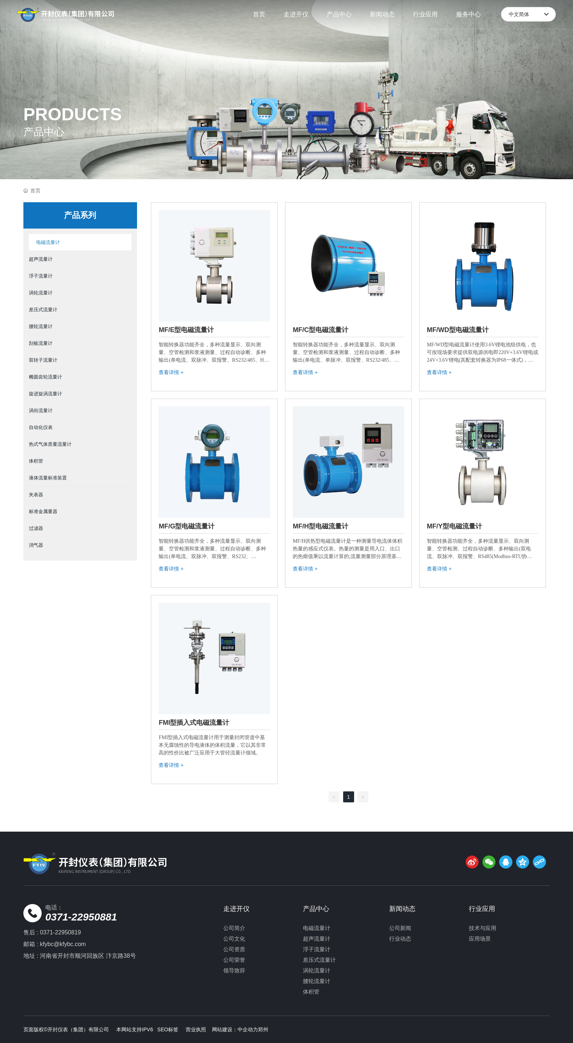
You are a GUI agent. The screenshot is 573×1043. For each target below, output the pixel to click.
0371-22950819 (60, 932)
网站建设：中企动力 (235, 1029)
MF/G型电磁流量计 (187, 526)
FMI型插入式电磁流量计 (194, 722)
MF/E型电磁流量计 (186, 330)
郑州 (263, 1029)
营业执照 (196, 1029)
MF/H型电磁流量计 (320, 526)
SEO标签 (167, 1029)
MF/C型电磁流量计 (320, 330)
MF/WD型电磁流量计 (458, 330)
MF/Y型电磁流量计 (454, 526)
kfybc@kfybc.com (63, 944)
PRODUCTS (72, 114)
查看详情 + (171, 372)
